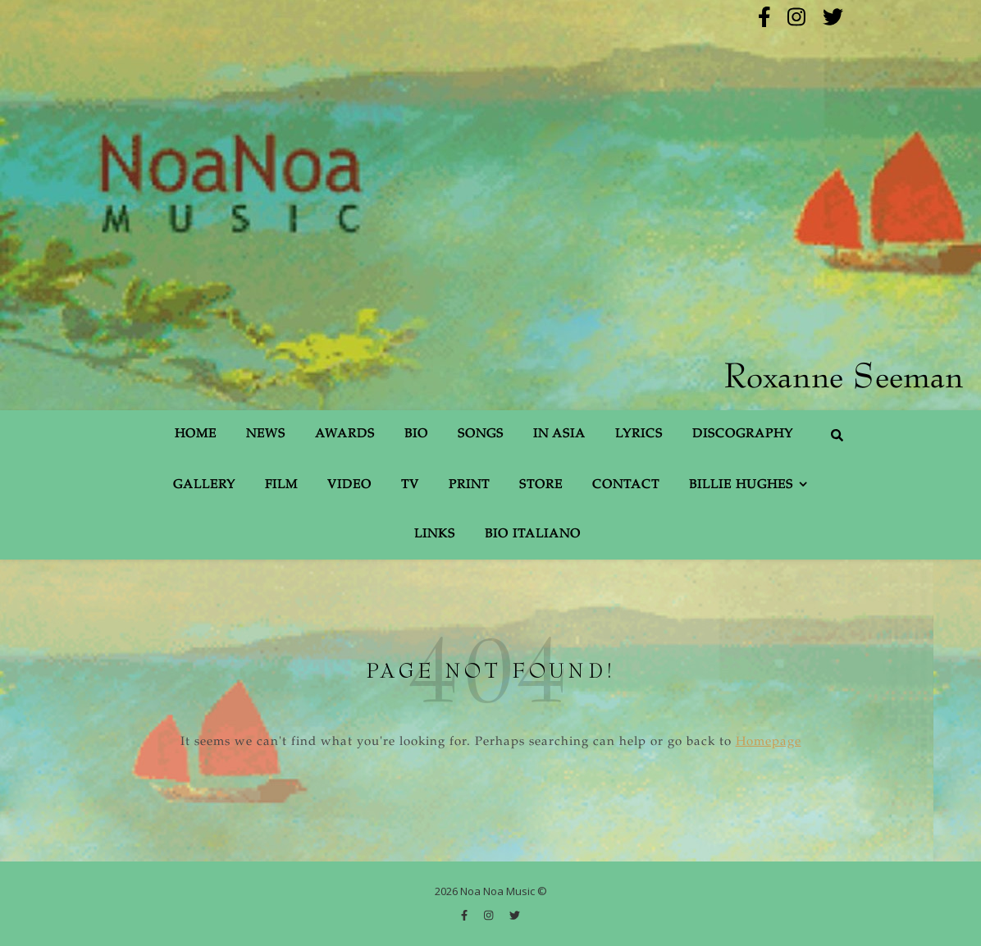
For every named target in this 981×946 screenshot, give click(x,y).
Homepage (768, 742)
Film (281, 485)
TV (410, 485)
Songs (481, 434)
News (265, 434)
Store (541, 485)
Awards (345, 434)
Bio (416, 434)
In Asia (559, 434)
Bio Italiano (533, 534)
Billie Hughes (741, 485)
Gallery (204, 485)
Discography (742, 434)
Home (196, 434)
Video (349, 485)
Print (469, 485)
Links (434, 534)
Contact (625, 485)
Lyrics (639, 434)
